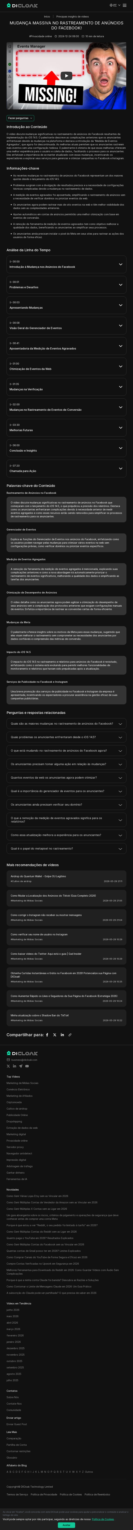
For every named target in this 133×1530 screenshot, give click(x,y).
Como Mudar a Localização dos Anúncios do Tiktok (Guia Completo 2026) (53, 895)
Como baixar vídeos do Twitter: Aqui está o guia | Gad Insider (46, 953)
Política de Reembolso (97, 1494)
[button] (115, 5)
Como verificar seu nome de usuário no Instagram (39, 934)
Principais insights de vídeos (72, 16)
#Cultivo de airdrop (21, 881)
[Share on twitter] (8, 1066)
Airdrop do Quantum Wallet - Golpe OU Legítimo (38, 876)
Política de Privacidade (44, 1494)
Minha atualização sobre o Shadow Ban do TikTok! (40, 1015)
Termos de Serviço (17, 1494)
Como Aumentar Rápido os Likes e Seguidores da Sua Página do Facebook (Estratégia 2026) (64, 996)
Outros (89, 1471)
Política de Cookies (71, 1494)
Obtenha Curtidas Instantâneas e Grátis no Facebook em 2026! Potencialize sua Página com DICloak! (63, 975)
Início (47, 16)
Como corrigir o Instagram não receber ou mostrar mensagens (46, 915)
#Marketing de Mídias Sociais (27, 900)
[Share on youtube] (27, 1066)
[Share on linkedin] (14, 1066)
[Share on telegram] (21, 1066)
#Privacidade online (40, 36)
